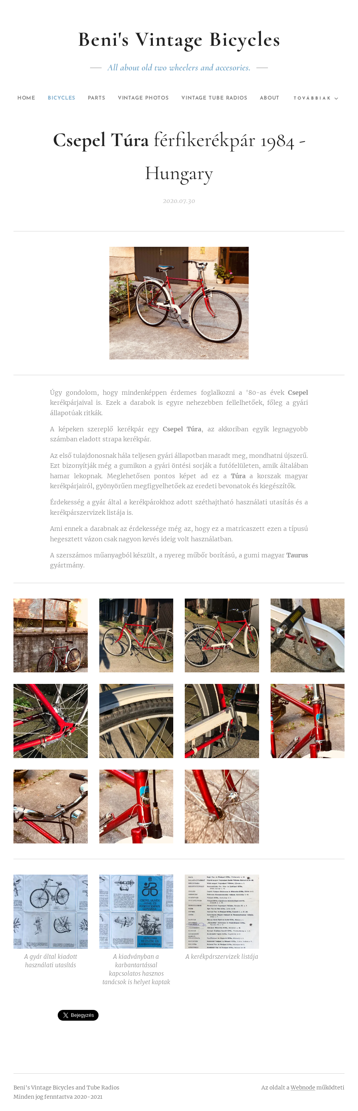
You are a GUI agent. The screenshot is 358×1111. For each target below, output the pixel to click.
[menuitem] (31, 98)
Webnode (303, 1087)
